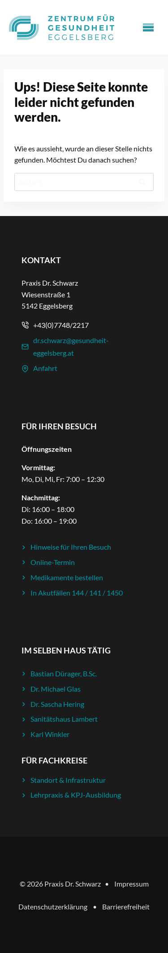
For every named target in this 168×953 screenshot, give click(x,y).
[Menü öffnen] (148, 27)
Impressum (131, 883)
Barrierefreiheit (126, 906)
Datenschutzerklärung (52, 906)
